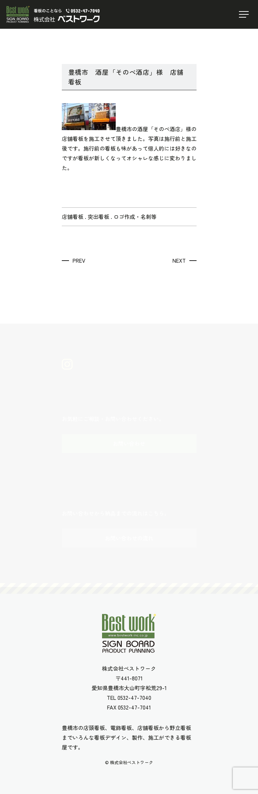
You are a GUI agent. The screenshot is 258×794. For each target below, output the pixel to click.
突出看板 (98, 216)
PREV (79, 260)
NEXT (179, 260)
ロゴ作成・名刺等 (135, 216)
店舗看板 (72, 216)
